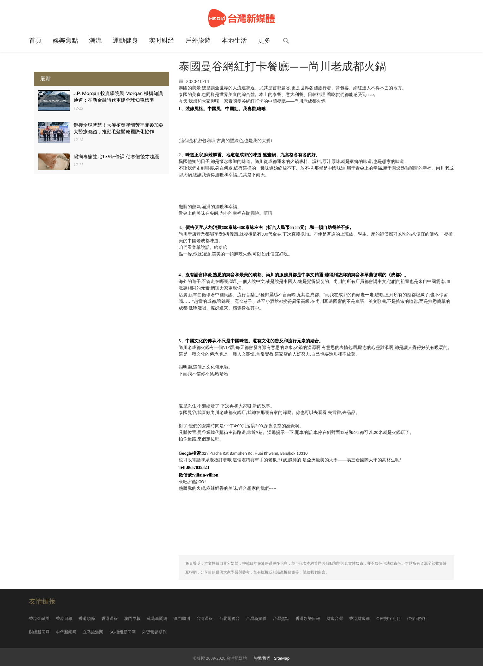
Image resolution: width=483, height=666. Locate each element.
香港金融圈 (39, 618)
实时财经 (161, 41)
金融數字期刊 (388, 618)
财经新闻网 (39, 632)
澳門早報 (132, 618)
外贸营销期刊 (154, 632)
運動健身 (125, 41)
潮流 (95, 41)
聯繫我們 (262, 658)
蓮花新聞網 (157, 618)
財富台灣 (334, 618)
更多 (264, 41)
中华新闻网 (66, 632)
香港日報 (64, 618)
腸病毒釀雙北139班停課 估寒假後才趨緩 (116, 156)
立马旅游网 (93, 632)
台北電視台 (229, 618)
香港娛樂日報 (307, 618)
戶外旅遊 (198, 41)
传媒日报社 (417, 618)
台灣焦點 (281, 618)
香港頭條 (87, 618)
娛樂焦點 (65, 41)
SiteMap (282, 658)
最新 (45, 78)
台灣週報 (204, 618)
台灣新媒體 (256, 618)
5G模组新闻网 (123, 632)
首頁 (35, 41)
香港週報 (109, 618)
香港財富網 (359, 618)
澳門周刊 (182, 618)
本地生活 (234, 41)
